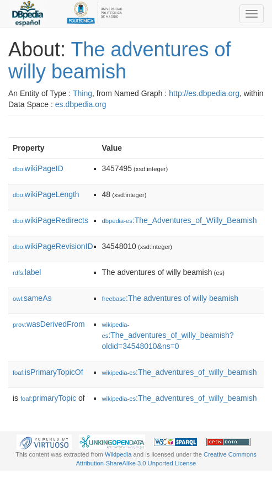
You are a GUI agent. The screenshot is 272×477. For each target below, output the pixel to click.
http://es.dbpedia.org (204, 93)
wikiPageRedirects (50, 220)
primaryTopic (48, 398)
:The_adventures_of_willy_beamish (179, 372)
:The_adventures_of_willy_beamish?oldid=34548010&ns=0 (168, 336)
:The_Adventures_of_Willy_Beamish (179, 220)
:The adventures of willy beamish (170, 298)
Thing (82, 93)
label (27, 272)
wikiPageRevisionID (53, 246)
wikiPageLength (46, 194)
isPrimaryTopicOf (48, 372)
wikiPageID (38, 168)
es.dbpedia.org (80, 104)
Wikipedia (118, 454)
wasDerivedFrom (49, 324)
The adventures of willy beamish (119, 60)
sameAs (32, 298)
